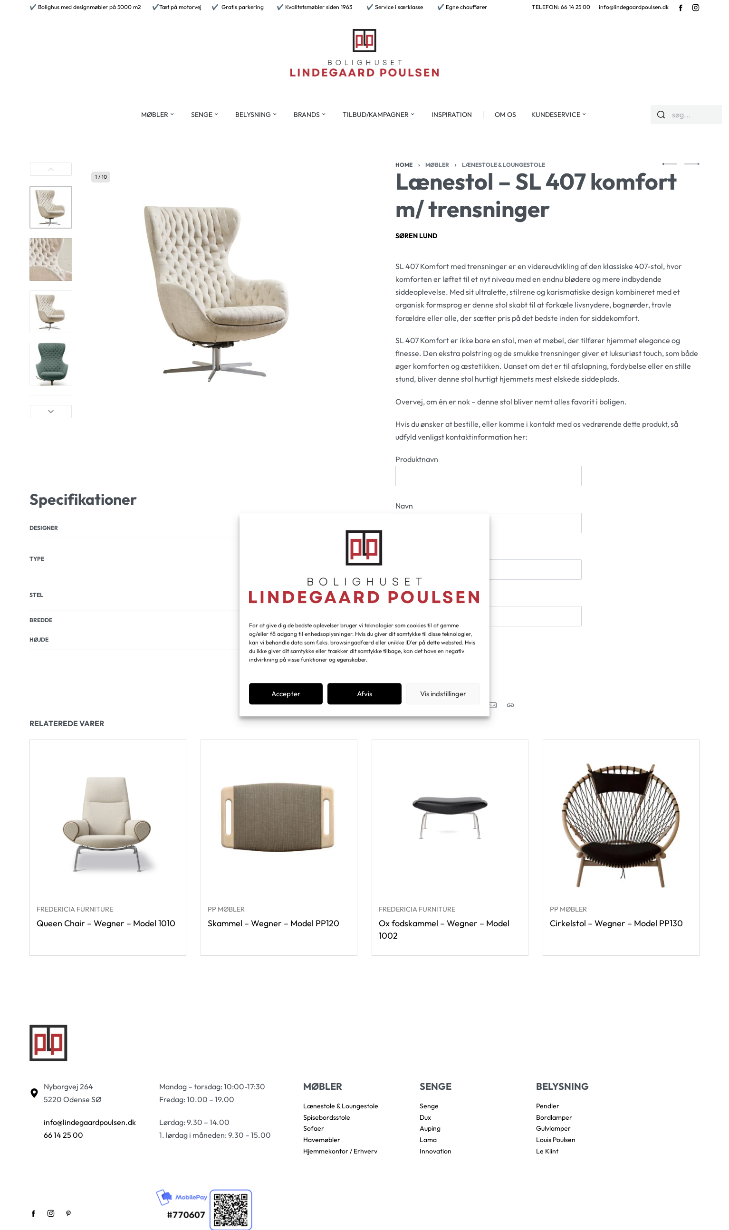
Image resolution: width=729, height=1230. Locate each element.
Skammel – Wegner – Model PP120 (274, 928)
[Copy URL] (510, 705)
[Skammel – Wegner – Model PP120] (279, 823)
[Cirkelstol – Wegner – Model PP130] (621, 836)
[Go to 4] (50, 364)
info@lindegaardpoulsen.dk (634, 6)
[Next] (50, 411)
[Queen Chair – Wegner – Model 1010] (108, 821)
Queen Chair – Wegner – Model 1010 (106, 926)
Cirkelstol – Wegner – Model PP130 (616, 937)
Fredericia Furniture (75, 911)
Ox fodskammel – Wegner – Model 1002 (444, 938)
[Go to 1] (50, 207)
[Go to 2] (50, 259)
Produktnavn (488, 470)
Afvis (364, 693)
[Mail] (492, 705)
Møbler (437, 164)
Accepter (285, 693)
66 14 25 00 (63, 1135)
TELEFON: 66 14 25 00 (561, 6)
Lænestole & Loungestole (503, 164)
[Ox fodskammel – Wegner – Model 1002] (450, 829)
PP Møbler (227, 914)
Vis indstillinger (443, 693)
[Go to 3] (50, 311)
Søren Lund (416, 235)
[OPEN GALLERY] (219, 290)
